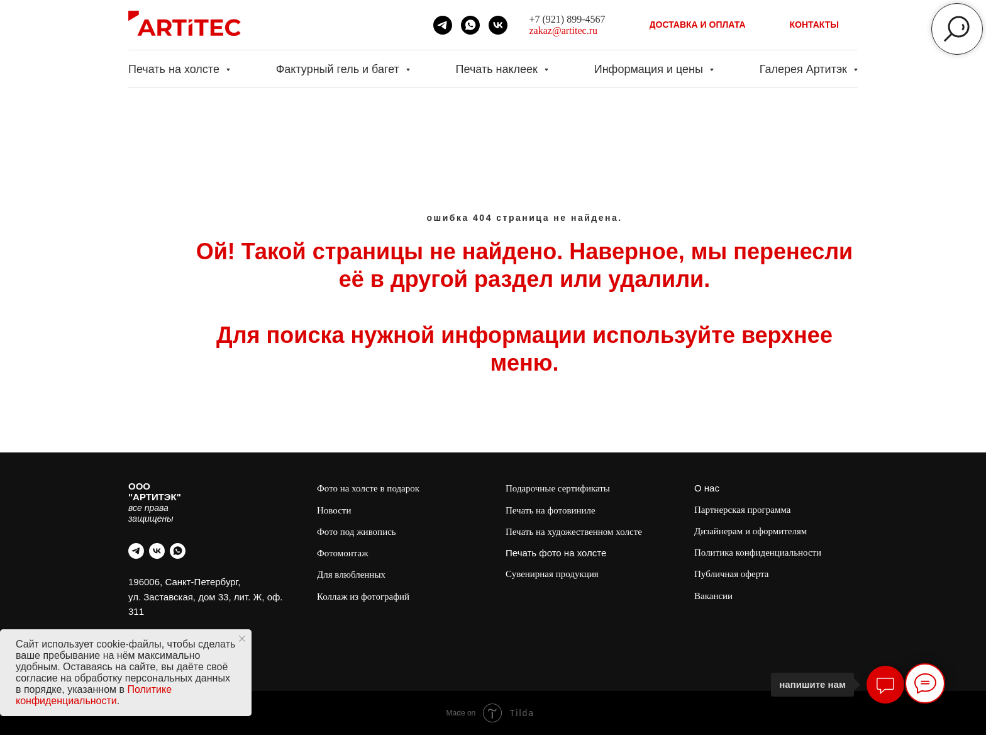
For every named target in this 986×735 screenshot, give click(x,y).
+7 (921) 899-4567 (567, 19)
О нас (706, 488)
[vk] (498, 25)
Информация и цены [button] (650, 69)
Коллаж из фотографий (363, 597)
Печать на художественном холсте (574, 532)
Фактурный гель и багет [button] (339, 69)
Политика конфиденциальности (757, 552)
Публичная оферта (731, 574)
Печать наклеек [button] (498, 69)
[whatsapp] (470, 25)
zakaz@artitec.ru (563, 30)
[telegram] (442, 25)
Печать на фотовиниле (550, 510)
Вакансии (713, 596)
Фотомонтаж (342, 553)
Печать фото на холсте (556, 552)
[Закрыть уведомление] (242, 638)
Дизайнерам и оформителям (750, 531)
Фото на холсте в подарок (368, 488)
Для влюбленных (351, 574)
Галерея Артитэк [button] (805, 69)
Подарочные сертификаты (558, 488)
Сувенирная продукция (552, 574)
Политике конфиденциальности (94, 695)
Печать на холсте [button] (175, 69)
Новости (334, 510)
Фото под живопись (356, 532)
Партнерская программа (742, 510)
